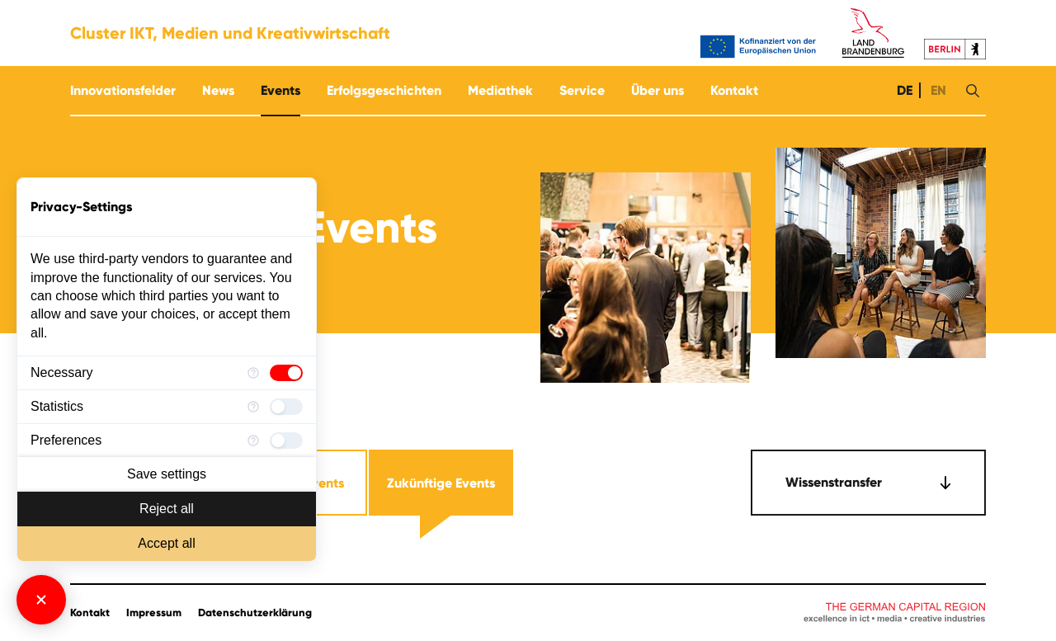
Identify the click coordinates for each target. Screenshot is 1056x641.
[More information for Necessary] (253, 373)
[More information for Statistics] (253, 407)
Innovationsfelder (123, 90)
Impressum (154, 613)
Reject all (166, 509)
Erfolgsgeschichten (384, 90)
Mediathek (500, 90)
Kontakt (734, 90)
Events (280, 90)
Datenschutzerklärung (255, 613)
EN (936, 90)
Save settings (166, 474)
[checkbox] (286, 373)
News (218, 90)
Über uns (657, 90)
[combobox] (868, 483)
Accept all (166, 543)
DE (902, 90)
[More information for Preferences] (253, 440)
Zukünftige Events (441, 483)
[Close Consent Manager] (41, 600)
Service (582, 90)
